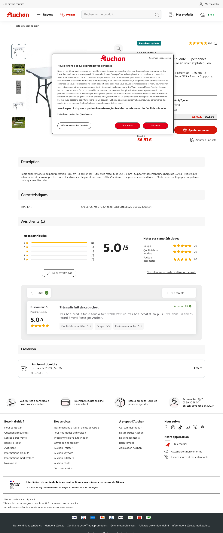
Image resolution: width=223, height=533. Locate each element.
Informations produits (16, 453)
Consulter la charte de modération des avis (171, 272)
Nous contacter (13, 427)
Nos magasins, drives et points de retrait (76, 427)
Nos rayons (10, 463)
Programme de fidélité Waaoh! (71, 437)
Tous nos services (63, 468)
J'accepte (155, 125)
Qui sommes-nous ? (130, 427)
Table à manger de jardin (27, 26)
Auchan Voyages (63, 453)
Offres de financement (66, 442)
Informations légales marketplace (191, 525)
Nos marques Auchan (131, 432)
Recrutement (126, 442)
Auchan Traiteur (63, 447)
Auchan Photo (62, 463)
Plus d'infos (41, 373)
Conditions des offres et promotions (87, 525)
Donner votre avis (62, 273)
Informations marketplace (19, 458)
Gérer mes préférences (123, 525)
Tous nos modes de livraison (70, 432)
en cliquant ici (29, 499)
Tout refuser (127, 125)
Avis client (10, 447)
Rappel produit (12, 442)
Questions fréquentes (16, 432)
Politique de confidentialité (154, 525)
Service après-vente (15, 437)
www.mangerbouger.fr (63, 507)
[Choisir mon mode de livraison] (17, 4)
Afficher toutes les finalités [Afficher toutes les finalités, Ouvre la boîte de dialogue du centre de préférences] (74, 125)
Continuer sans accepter (160, 58)
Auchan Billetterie (64, 458)
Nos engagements (129, 437)
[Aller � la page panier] (207, 14)
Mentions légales (54, 525)
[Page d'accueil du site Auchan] (19, 14)
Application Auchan (130, 447)
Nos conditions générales (27, 525)
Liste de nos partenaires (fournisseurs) (74, 114)
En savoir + (144, 82)
